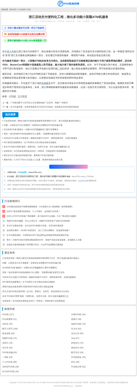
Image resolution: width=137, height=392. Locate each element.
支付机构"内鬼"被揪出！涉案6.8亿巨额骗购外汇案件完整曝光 (31, 129)
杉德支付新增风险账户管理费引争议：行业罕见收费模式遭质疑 (35, 244)
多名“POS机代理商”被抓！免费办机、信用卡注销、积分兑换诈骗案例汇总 (37, 147)
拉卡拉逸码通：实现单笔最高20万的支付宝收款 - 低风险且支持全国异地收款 (44, 107)
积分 (75, 362)
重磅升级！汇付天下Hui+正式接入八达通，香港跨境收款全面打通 (33, 159)
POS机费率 (9, 319)
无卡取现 (22, 96)
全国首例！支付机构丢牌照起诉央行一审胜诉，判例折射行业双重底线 (35, 151)
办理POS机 (78, 314)
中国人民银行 (11, 51)
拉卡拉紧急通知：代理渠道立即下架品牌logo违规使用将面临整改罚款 (38, 235)
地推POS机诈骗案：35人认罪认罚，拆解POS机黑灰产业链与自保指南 (38, 221)
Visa (75, 338)
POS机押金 (78, 357)
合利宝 (7, 324)
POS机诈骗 (9, 352)
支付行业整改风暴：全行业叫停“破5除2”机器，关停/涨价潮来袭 (35, 225)
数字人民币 (10, 329)
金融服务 (46, 83)
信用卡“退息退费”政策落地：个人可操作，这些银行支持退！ (33, 211)
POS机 (8, 314)
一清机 (7, 357)
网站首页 (13, 9)
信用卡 (7, 343)
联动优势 (8, 333)
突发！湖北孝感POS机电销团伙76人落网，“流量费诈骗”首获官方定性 (35, 134)
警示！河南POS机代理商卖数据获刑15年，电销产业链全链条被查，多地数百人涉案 (44, 240)
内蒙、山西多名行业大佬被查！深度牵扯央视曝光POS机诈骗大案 (33, 125)
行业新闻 (22, 9)
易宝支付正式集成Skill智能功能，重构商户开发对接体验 (29, 155)
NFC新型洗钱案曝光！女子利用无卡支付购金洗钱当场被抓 (30, 142)
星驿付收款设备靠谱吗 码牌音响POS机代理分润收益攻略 (27, 286)
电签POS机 (78, 324)
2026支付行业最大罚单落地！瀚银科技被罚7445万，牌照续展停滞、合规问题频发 (40, 138)
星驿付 (76, 319)
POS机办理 (78, 367)
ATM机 (12, 96)
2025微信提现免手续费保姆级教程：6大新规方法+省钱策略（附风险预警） (40, 206)
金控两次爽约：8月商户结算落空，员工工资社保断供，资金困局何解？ (38, 230)
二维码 (61, 68)
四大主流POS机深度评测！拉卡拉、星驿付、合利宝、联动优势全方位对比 (35, 291)
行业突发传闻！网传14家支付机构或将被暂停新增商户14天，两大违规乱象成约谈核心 (42, 121)
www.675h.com (35, 172)
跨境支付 (77, 343)
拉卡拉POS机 (10, 371)
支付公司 (77, 333)
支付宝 (7, 348)
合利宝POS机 (10, 367)
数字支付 (77, 352)
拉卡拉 (76, 329)
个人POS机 (9, 362)
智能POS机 (9, 338)
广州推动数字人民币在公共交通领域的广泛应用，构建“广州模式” (39, 102)
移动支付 (77, 348)
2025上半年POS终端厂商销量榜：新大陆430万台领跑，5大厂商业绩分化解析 (41, 216)
